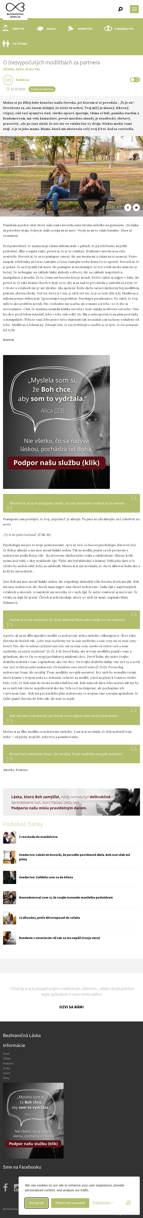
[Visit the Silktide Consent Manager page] (128, 1203)
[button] (120, 8)
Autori (6, 1073)
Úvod (6, 1053)
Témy (6, 1078)
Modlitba (32, 69)
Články (7, 1058)
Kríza (20, 69)
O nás (6, 1068)
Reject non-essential (70, 1203)
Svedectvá (80, 29)
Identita (13, 29)
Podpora (8, 1063)
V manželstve (118, 29)
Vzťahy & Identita (42, 89)
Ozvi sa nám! (71, 1006)
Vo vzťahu (14, 44)
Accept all (36, 1203)
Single (46, 29)
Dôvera (8, 69)
